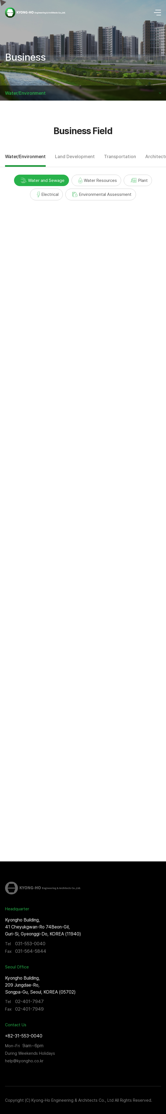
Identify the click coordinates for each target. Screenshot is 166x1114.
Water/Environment (25, 93)
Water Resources (97, 180)
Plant (139, 180)
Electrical (48, 195)
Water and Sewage (42, 180)
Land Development (75, 156)
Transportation (120, 156)
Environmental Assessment (102, 194)
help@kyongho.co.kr (24, 1060)
